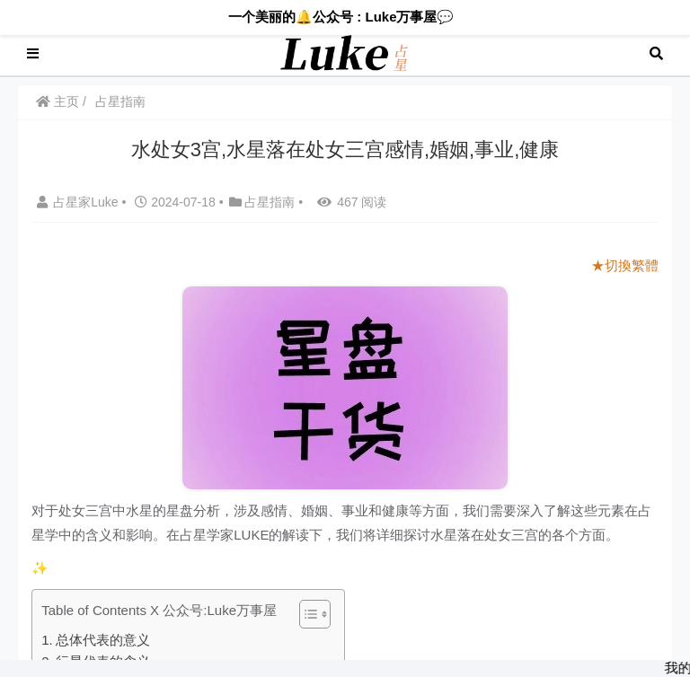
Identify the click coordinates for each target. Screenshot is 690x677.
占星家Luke (79, 202)
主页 (57, 101)
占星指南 (120, 101)
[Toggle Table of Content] (306, 614)
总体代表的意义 (103, 639)
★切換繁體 (625, 265)
